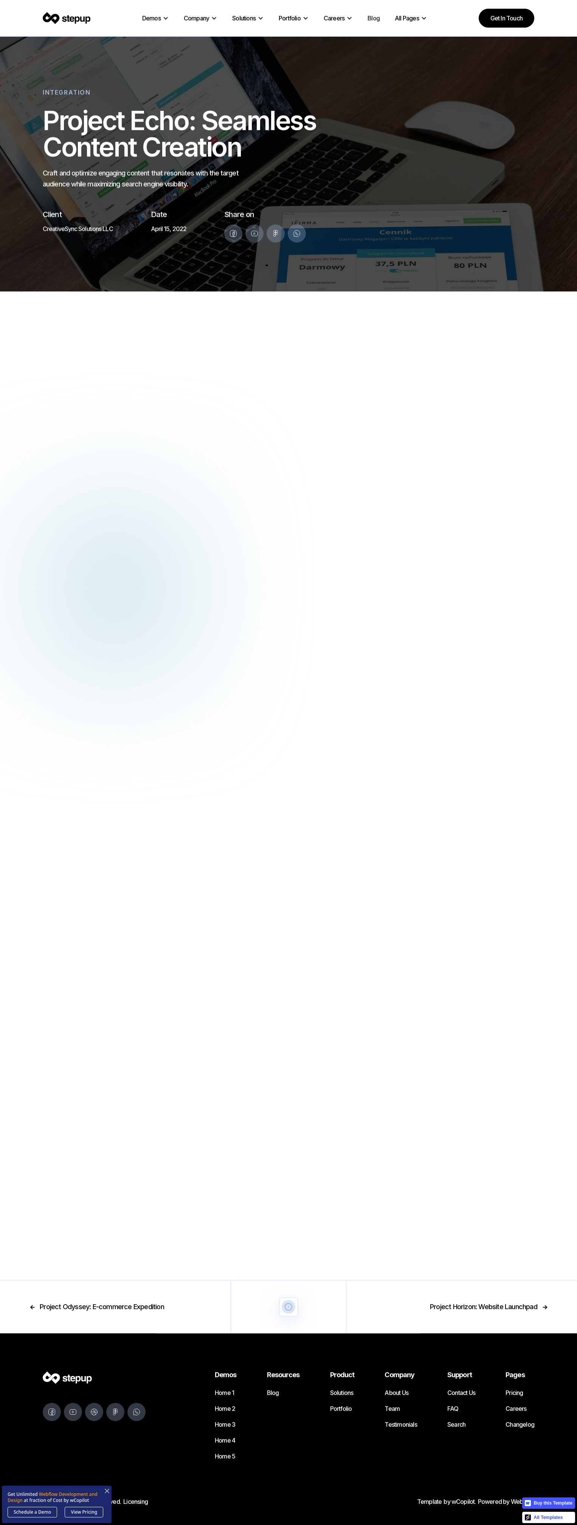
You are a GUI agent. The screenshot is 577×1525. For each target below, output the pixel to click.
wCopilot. (463, 1501)
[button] (155, 18)
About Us (396, 1393)
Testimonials (401, 1424)
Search (456, 1424)
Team (392, 1409)
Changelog (520, 1424)
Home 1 (224, 1393)
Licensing (135, 1501)
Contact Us (461, 1393)
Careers (516, 1409)
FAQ (453, 1409)
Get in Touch (506, 18)
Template (429, 1501)
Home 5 (225, 1456)
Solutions (342, 1393)
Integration (67, 93)
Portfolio (341, 1409)
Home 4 (225, 1440)
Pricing (514, 1393)
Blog (374, 18)
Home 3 (225, 1424)
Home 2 (225, 1409)
